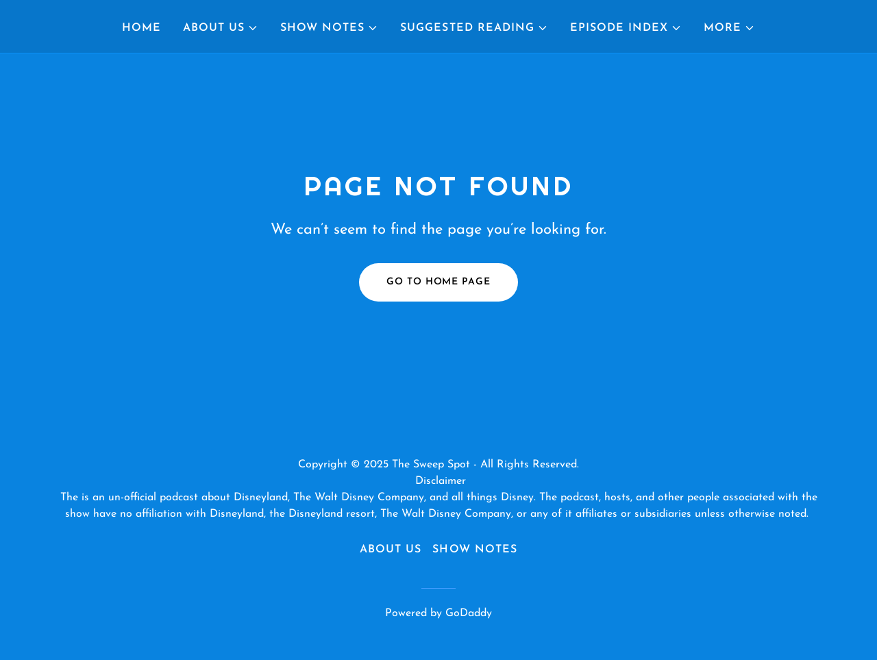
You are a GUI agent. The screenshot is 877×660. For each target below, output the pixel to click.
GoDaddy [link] (468, 613)
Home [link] (141, 28)
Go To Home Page (438, 282)
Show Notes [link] (474, 549)
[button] (220, 28)
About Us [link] (390, 549)
